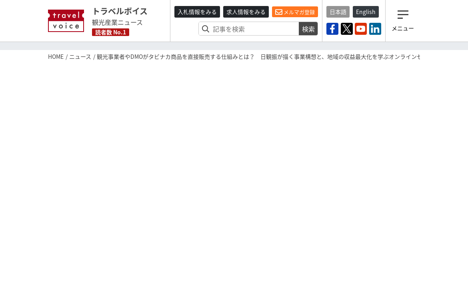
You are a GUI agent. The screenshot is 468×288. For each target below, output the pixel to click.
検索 (308, 29)
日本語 (338, 12)
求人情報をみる (246, 12)
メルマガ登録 (295, 12)
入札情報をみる (197, 12)
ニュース (80, 56)
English (366, 12)
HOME (56, 56)
